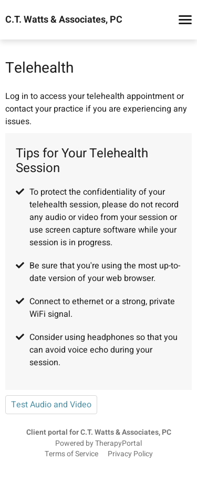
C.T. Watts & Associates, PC (63, 20)
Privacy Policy (130, 454)
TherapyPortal (118, 443)
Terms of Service (71, 454)
